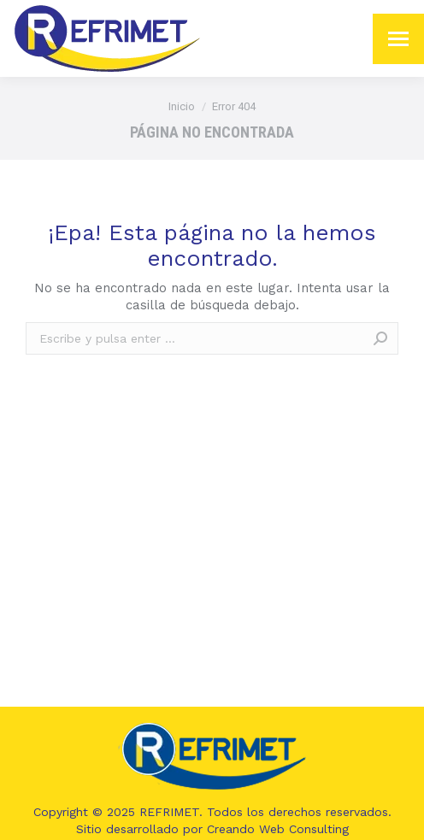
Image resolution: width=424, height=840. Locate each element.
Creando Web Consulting (278, 829)
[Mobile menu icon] (398, 39)
